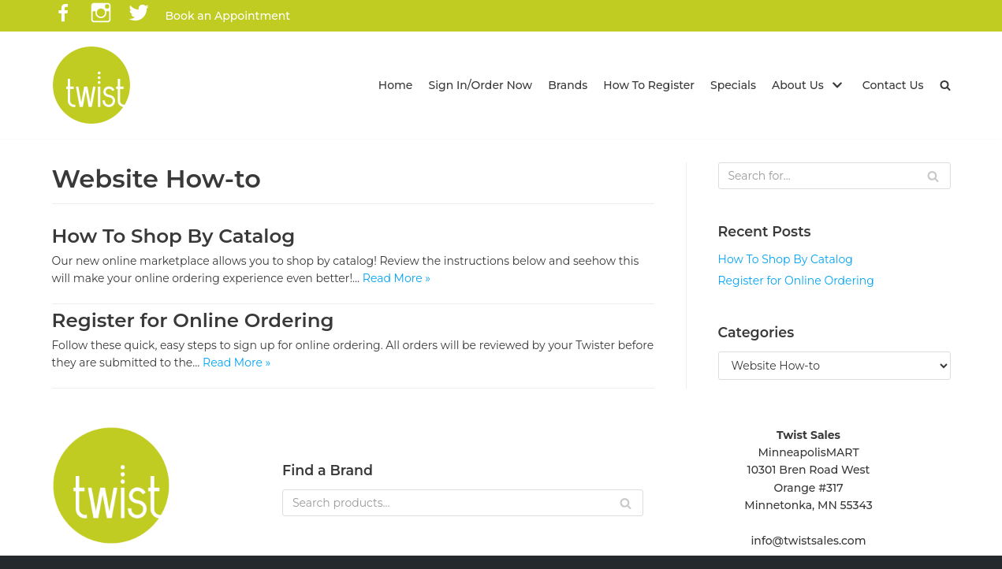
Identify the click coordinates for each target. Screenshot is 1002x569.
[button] (945, 85)
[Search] (834, 175)
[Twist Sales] (91, 85)
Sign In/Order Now (480, 85)
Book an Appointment (228, 16)
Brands (567, 85)
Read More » (396, 278)
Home (395, 85)
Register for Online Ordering (193, 320)
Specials (733, 85)
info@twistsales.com (808, 541)
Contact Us (893, 85)
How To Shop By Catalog (174, 235)
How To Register (649, 85)
